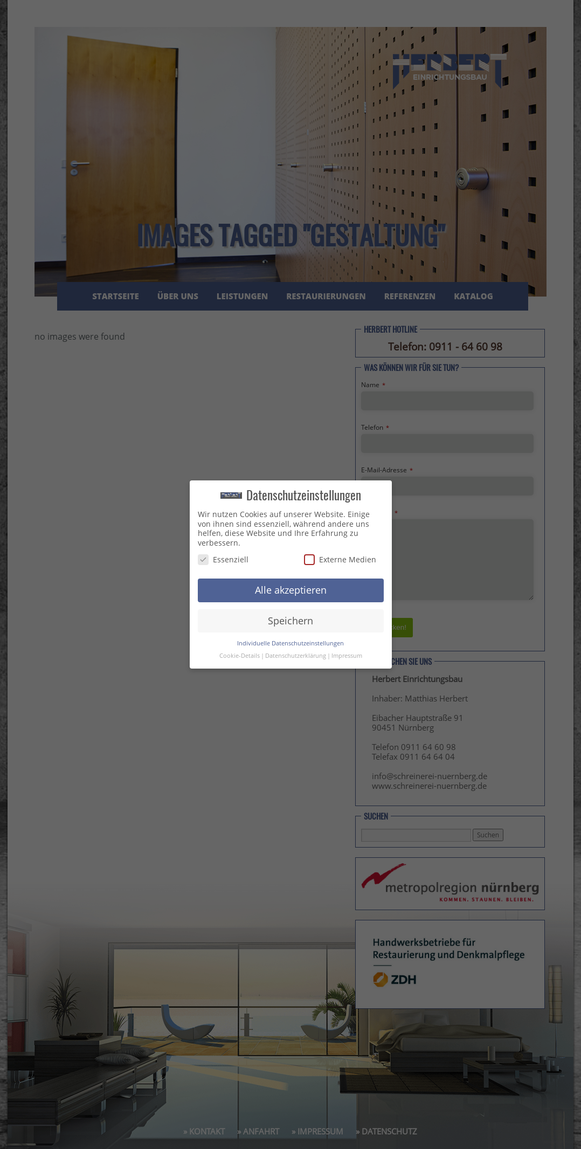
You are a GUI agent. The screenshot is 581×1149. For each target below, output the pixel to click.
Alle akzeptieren (291, 588)
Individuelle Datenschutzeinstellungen (290, 641)
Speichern (290, 619)
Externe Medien (340, 558)
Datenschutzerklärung (295, 654)
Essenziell (223, 558)
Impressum (346, 654)
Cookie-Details (239, 654)
